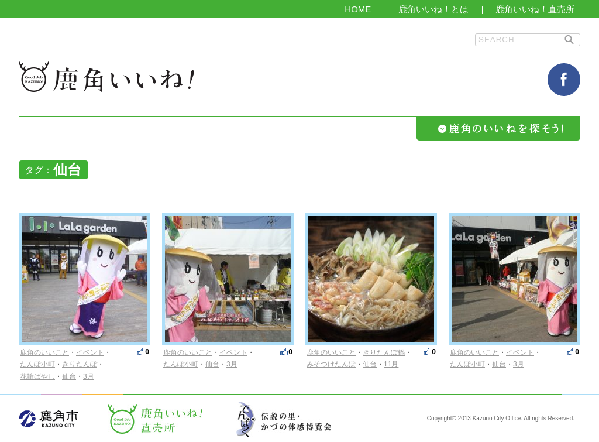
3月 (88, 376)
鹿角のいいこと (44, 352)
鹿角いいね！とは (433, 9)
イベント (90, 352)
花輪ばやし (37, 376)
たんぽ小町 (37, 364)
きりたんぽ (79, 364)
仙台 (69, 376)
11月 (391, 364)
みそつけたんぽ (331, 364)
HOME (358, 9)
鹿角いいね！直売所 (534, 9)
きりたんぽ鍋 (384, 352)
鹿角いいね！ (106, 76)
